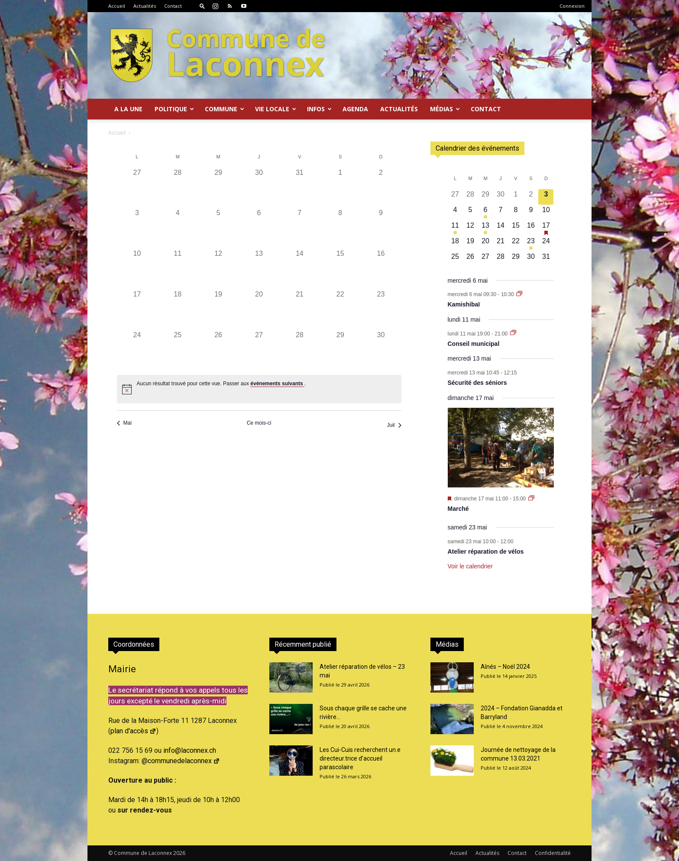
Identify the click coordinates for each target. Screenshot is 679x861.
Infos (319, 109)
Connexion (572, 6)
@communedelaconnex (181, 761)
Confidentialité (553, 853)
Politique (174, 109)
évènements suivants (277, 384)
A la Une (128, 109)
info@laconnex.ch (189, 750)
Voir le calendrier (470, 566)
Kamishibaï (464, 304)
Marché (458, 508)
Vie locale (275, 109)
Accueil (116, 6)
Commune (224, 109)
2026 (179, 853)
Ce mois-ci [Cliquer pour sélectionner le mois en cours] (259, 423)
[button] (202, 6)
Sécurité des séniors (477, 382)
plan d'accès (133, 731)
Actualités (144, 6)
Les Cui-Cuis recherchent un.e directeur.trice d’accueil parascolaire (360, 758)
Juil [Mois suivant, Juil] (394, 425)
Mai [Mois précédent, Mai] (124, 423)
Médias (445, 109)
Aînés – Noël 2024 (505, 666)
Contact (173, 6)
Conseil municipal (474, 343)
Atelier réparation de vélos (486, 551)
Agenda (355, 109)
